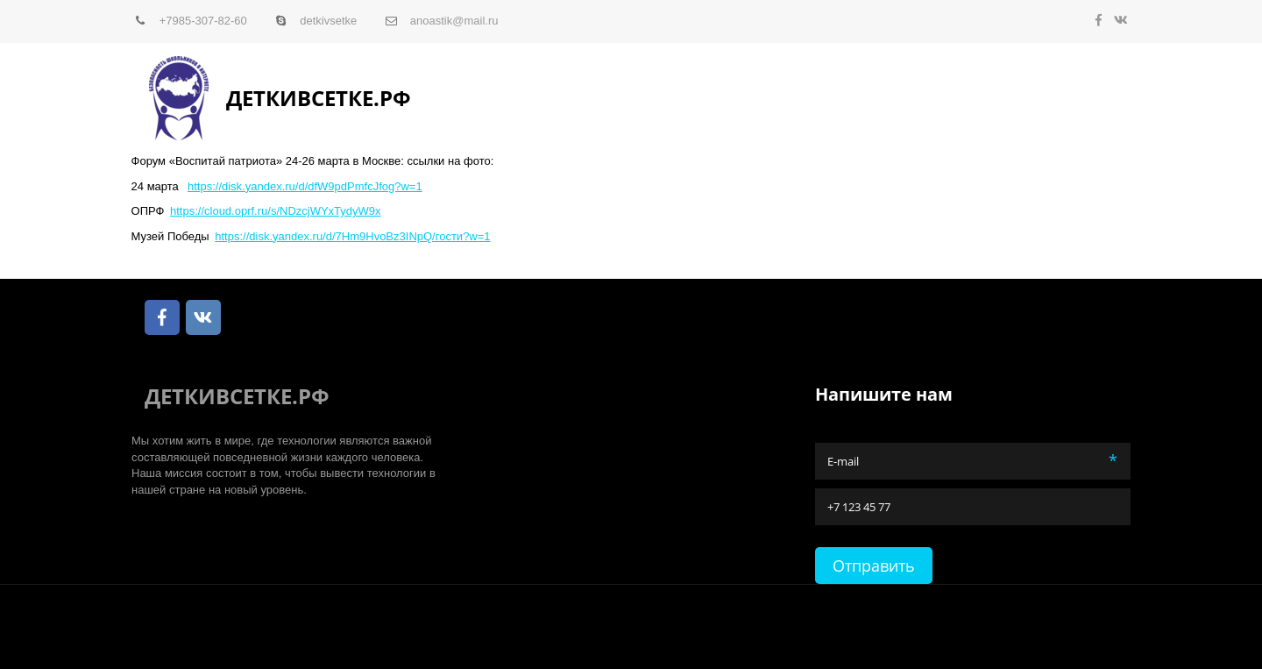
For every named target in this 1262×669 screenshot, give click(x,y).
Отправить (874, 565)
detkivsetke (328, 20)
